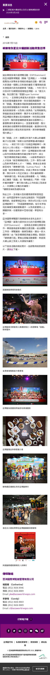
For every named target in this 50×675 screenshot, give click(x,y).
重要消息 (35, 21)
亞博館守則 (8, 642)
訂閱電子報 (23, 619)
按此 (11, 249)
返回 (7, 37)
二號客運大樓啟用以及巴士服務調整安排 (23, 9)
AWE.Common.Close (45, 4)
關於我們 (12, 28)
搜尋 (42, 23)
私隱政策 (26, 670)
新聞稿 (30, 28)
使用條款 (34, 642)
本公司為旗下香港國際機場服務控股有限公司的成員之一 (19, 656)
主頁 (4, 28)
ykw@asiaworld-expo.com (22, 594)
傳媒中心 (21, 28)
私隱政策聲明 (21, 642)
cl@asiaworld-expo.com (21, 608)
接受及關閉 (40, 669)
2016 (37, 28)
